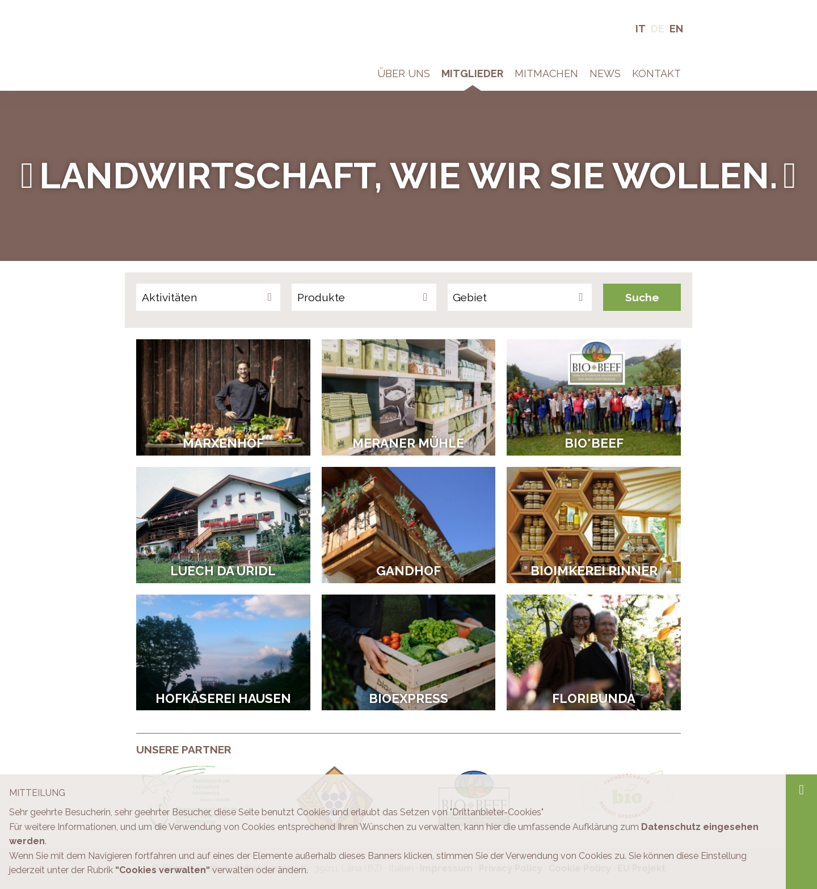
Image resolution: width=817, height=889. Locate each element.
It (640, 29)
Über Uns (403, 73)
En (676, 29)
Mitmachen (546, 73)
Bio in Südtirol (164, 16)
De (657, 29)
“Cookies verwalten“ (162, 870)
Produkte (321, 297)
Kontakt (656, 73)
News (605, 73)
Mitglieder (472, 73)
